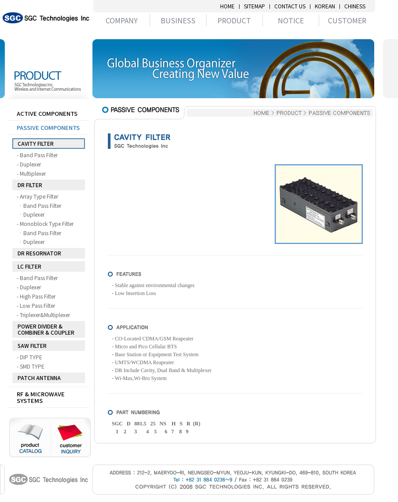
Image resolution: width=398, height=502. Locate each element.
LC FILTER (29, 266)
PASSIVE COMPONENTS (48, 127)
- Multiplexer (33, 173)
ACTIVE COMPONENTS (47, 113)
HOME (227, 6)
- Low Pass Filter (37, 305)
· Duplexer (34, 214)
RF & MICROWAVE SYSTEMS (41, 397)
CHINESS (354, 6)
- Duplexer (30, 164)
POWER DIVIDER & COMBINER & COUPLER (46, 329)
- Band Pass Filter (39, 155)
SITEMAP (254, 6)
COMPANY (122, 20)
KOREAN (325, 6)
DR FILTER (30, 184)
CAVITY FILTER (36, 143)
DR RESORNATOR (39, 253)
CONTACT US (290, 6)
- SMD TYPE (32, 366)
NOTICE (291, 20)
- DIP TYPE (31, 357)
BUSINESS (178, 20)
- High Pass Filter (38, 296)
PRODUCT (234, 20)
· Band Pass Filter (42, 205)
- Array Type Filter (39, 196)
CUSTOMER (347, 20)
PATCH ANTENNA (39, 377)
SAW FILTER (32, 345)
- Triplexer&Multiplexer (45, 314)
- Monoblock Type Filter (47, 223)
